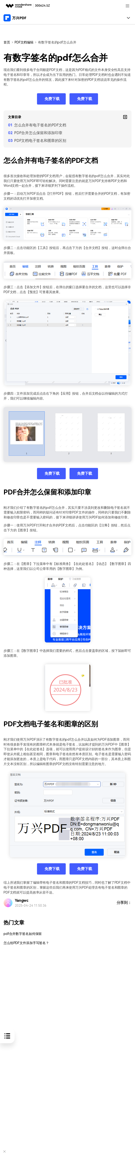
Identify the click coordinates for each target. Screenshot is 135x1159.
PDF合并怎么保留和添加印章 (38, 133)
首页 (7, 42)
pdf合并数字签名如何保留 (23, 934)
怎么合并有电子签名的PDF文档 (40, 125)
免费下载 (52, 99)
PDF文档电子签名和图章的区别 (40, 140)
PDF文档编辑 (24, 42)
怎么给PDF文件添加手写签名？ (26, 943)
